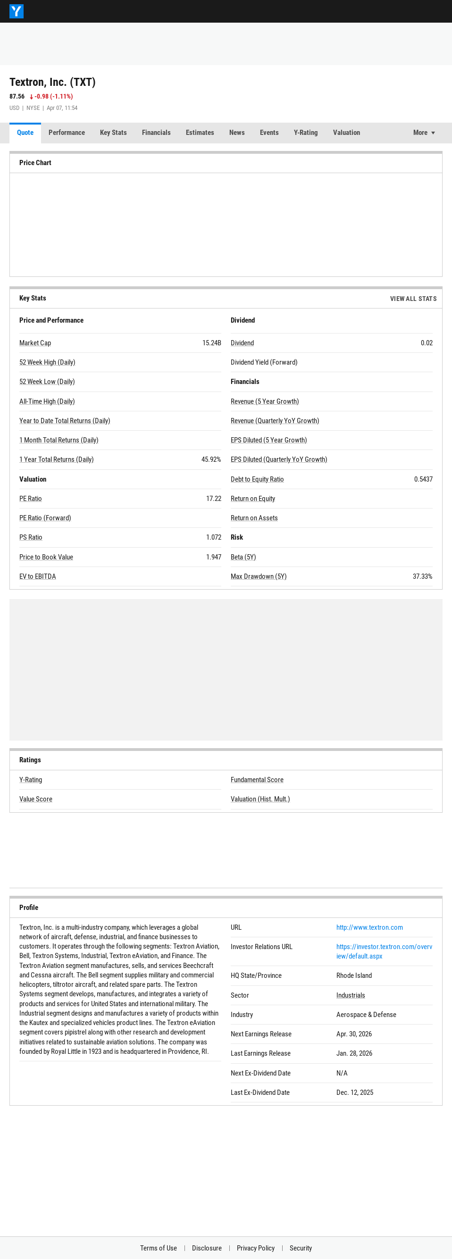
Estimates (200, 132)
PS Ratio (30, 537)
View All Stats (413, 298)
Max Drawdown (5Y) (259, 576)
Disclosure (207, 1248)
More (420, 132)
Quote (25, 132)
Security (301, 1248)
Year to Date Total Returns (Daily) (64, 421)
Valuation (346, 132)
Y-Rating (306, 132)
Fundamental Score (257, 779)
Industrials (350, 995)
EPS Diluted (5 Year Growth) (269, 440)
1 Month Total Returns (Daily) (59, 440)
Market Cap (35, 343)
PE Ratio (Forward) (45, 518)
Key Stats (113, 132)
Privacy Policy (256, 1248)
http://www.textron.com (369, 927)
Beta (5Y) (243, 557)
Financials (156, 132)
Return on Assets (254, 518)
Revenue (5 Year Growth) (265, 401)
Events (269, 132)
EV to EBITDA (37, 576)
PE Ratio (30, 498)
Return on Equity (253, 498)
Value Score (35, 799)
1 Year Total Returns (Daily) (56, 459)
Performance (67, 132)
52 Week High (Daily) (47, 362)
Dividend (242, 343)
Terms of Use (158, 1248)
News (237, 132)
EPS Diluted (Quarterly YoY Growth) (279, 459)
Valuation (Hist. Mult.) (260, 799)
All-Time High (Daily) (47, 401)
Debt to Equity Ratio (257, 479)
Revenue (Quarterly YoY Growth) (275, 421)
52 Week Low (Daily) (47, 381)
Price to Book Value (46, 557)
